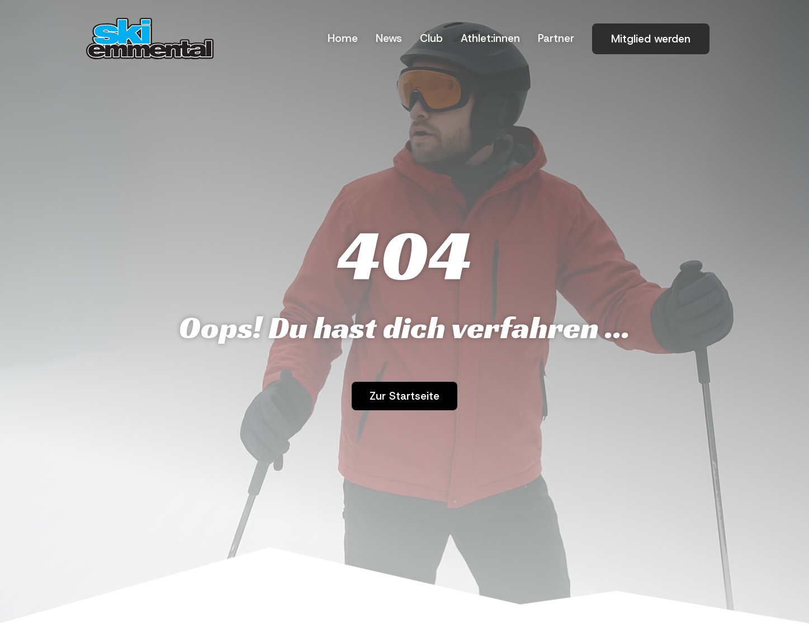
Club (431, 38)
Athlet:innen (490, 38)
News (389, 38)
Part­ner (556, 38)
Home (343, 38)
